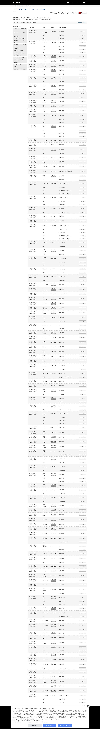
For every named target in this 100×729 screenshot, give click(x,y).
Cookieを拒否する (50, 725)
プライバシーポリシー (34, 722)
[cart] (73, 2)
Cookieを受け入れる (65, 725)
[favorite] (68, 2)
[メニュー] (84, 2)
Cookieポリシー (30, 720)
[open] (79, 2)
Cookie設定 (33, 725)
